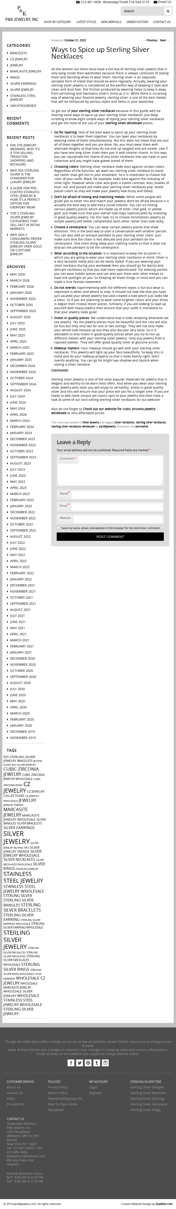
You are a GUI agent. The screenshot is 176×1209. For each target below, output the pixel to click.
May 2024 (17, 409)
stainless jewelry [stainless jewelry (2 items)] (27, 869)
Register (95, 1093)
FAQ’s (11, 1099)
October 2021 (21, 598)
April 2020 (18, 707)
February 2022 (22, 573)
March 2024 (20, 421)
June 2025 (18, 329)
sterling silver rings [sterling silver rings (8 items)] (21, 967)
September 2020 (23, 677)
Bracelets (18, 53)
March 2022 (20, 567)
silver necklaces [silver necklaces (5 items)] (19, 860)
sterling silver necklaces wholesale (73, 426)
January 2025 (21, 360)
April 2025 (18, 341)
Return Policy (58, 1093)
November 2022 (23, 518)
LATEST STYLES (86, 22)
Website (65, 523)
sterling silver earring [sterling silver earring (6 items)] (18, 917)
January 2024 (21, 433)
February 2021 (22, 646)
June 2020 (18, 695)
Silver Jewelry (90, 422)
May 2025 (17, 335)
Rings (15, 77)
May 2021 (17, 628)
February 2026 (22, 287)
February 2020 (22, 719)
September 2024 (23, 384)
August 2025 (20, 317)
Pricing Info (15, 1104)
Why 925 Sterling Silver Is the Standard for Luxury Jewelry (24, 176)
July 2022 (17, 543)
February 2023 (22, 500)
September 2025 (23, 311)
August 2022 (20, 537)
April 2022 (18, 561)
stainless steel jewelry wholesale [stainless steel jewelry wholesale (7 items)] (23, 889)
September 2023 (23, 457)
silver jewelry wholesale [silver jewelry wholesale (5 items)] (22, 854)
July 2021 (17, 616)
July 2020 (17, 689)
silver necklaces (124, 422)
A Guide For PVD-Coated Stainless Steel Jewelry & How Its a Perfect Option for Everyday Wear (25, 197)
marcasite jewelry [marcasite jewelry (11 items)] (15, 812)
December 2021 (22, 585)
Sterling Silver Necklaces (148, 1104)
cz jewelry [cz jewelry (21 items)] (16, 787)
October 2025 (21, 305)
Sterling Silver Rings (145, 1110)
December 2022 (22, 512)
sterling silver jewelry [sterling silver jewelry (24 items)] (16, 939)
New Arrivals (111, 22)
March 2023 (20, 494)
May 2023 (17, 482)
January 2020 (21, 726)
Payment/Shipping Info (65, 1099)
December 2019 (22, 732)
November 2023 (23, 445)
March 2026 (20, 280)
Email (65, 510)
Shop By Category (57, 22)
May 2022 (17, 555)
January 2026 (21, 293)
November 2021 (23, 591)
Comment (68, 458)
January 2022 (21, 579)
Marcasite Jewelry (25, 71)
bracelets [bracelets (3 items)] (24, 761)
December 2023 (22, 439)
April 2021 (18, 634)
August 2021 (20, 610)
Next (164, 40)
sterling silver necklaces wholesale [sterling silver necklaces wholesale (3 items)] (21, 960)
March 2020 (20, 713)
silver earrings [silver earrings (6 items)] (19, 827)
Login (93, 1087)
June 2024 (18, 402)
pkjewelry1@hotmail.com (26, 1156)
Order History (137, 22)
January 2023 (21, 506)
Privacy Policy (58, 1087)
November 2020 (23, 665)
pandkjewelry (107, 426)
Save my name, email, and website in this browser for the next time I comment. (110, 533)
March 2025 (20, 348)
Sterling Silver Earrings (147, 1099)
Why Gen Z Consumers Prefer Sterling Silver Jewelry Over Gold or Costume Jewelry (26, 244)
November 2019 (23, 738)
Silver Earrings (23, 84)
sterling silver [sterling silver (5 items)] (17, 896)
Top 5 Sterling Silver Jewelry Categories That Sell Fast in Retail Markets (25, 221)
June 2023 (18, 476)
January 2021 (21, 652)
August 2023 (20, 463)
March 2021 (20, 640)
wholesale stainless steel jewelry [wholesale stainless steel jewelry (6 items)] (21, 1000)
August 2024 (20, 390)
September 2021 (23, 604)
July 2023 (17, 469)
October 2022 (21, 524)
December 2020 (22, 659)
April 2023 (18, 488)
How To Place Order (63, 1104)
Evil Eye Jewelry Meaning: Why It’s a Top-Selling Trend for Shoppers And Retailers (25, 154)
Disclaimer (56, 1110)
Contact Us (162, 22)
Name (65, 498)
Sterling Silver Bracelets (148, 1093)
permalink (141, 426)
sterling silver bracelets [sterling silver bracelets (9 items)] (22, 907)
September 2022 (23, 530)
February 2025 (22, 354)
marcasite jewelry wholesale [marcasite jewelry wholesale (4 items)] (21, 818)
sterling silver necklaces (151, 422)
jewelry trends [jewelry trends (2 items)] (13, 805)
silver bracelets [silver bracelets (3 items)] (29, 823)
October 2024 (21, 378)
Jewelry (16, 65)
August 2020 (20, 683)
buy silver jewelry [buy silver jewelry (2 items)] (24, 764)
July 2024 (17, 396)
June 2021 (18, 622)
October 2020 (21, 671)
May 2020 (17, 701)
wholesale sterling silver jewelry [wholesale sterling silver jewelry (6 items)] (22, 1009)
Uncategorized (23, 106)
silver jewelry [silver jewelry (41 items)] (16, 838)
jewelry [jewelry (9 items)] (27, 800)
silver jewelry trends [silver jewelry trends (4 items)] (21, 850)
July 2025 (17, 323)
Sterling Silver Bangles (147, 1087)
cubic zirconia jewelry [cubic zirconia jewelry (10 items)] (21, 772)
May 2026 (17, 274)
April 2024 (18, 415)
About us (13, 1087)
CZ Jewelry (19, 59)
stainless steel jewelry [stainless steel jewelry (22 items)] (23, 877)
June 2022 (18, 549)
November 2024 (23, 372)
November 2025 (23, 299)
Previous (150, 40)
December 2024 (22, 366)
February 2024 (22, 427)
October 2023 (21, 451)
